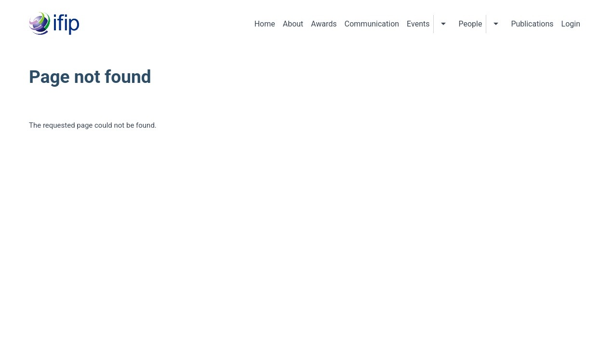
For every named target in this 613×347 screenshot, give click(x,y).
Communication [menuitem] (372, 23)
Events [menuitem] (418, 23)
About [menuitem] (293, 23)
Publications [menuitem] (532, 23)
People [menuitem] (470, 23)
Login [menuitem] (570, 23)
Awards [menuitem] (323, 23)
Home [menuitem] (264, 23)
